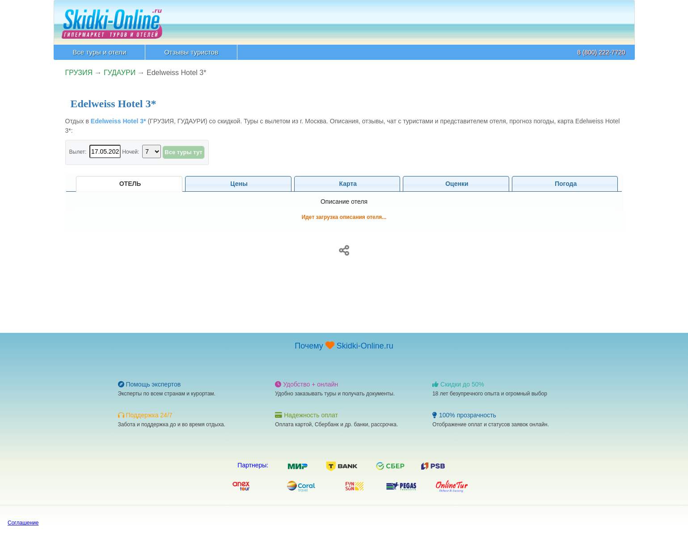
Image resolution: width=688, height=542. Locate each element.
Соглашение (23, 523)
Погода (565, 183)
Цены (238, 183)
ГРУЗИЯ (79, 72)
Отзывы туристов (191, 52)
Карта (347, 183)
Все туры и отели (100, 52)
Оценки (455, 183)
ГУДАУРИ (119, 72)
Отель (129, 183)
